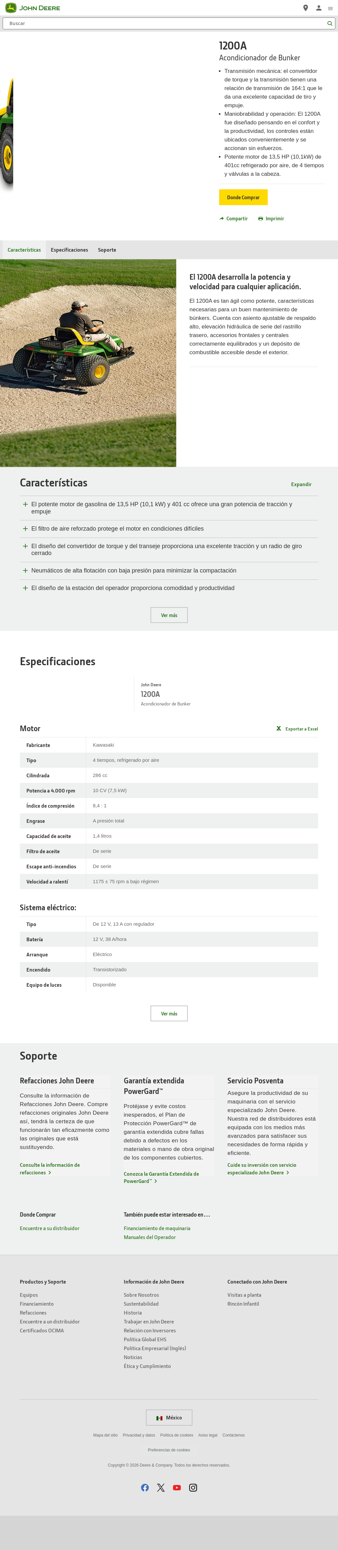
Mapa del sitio (105, 1469)
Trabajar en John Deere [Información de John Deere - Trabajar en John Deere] (149, 1355)
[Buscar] (169, 23)
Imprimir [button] (271, 218)
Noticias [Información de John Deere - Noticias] (133, 1391)
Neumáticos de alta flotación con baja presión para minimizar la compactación (133, 570)
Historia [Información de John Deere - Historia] (133, 1346)
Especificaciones (69, 249)
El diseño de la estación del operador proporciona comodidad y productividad (132, 588)
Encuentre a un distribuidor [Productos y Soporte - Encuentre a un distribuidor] (50, 1355)
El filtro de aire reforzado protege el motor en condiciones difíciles (117, 528)
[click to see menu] (330, 8)
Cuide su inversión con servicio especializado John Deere (261, 1202)
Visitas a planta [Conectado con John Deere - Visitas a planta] (244, 1328)
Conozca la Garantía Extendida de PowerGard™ (161, 1211)
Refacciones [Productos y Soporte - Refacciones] (33, 1346)
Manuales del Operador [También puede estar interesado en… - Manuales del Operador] (150, 1271)
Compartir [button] (233, 218)
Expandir (301, 483)
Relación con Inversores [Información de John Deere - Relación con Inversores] (150, 1364)
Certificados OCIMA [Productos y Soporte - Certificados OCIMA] (42, 1364)
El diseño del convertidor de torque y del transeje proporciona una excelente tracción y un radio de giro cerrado (166, 550)
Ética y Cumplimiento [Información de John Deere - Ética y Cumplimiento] (147, 1400)
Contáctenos (233, 1469)
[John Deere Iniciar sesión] (318, 8)
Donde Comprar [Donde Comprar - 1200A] (243, 197)
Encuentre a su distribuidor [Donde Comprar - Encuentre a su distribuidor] (50, 1262)
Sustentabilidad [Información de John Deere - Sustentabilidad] (141, 1337)
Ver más (169, 615)
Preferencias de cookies (169, 1484)
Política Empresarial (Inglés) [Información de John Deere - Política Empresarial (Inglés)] (155, 1382)
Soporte (107, 249)
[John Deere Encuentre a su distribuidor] (305, 8)
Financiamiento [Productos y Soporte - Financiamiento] (37, 1337)
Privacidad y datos (139, 1469)
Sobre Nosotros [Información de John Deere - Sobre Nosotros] (141, 1328)
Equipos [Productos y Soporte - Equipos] (29, 1328)
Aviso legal (208, 1469)
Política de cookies (176, 1469)
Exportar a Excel (302, 737)
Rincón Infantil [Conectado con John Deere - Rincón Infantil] (243, 1337)
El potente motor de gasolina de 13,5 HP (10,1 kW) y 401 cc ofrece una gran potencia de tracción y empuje (161, 508)
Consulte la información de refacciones (50, 1202)
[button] (145, 1522)
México (169, 1451)
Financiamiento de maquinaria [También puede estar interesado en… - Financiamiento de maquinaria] (157, 1262)
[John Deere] (36, 8)
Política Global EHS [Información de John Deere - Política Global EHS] (145, 1373)
